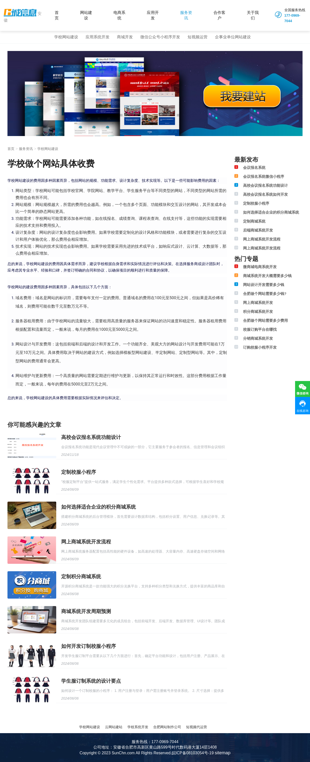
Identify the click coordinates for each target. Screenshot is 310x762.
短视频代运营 (196, 727)
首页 (57, 15)
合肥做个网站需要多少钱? (264, 293)
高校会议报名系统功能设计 (91, 437)
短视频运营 (197, 37)
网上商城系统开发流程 (86, 541)
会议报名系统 (254, 167)
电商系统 (119, 15)
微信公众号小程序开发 (160, 37)
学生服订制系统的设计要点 (91, 681)
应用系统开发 (97, 37)
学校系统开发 (137, 727)
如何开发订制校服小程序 (88, 646)
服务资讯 (186, 15)
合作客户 (219, 15)
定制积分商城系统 (81, 576)
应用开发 (153, 15)
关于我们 (253, 15)
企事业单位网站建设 (233, 37)
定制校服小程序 (78, 472)
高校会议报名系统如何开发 (265, 194)
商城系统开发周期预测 (86, 611)
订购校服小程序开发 (260, 347)
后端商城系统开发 (258, 230)
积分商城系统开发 (258, 311)
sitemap (222, 752)
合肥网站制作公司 (167, 727)
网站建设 (86, 15)
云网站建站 (113, 727)
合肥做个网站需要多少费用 (265, 320)
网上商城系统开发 (258, 302)
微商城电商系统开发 (260, 267)
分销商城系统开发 (258, 338)
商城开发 (125, 37)
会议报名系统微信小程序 (263, 176)
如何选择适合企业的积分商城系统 (98, 507)
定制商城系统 (254, 221)
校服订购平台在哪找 (260, 329)
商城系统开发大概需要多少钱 (267, 276)
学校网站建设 (66, 37)
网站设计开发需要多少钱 (263, 285)
